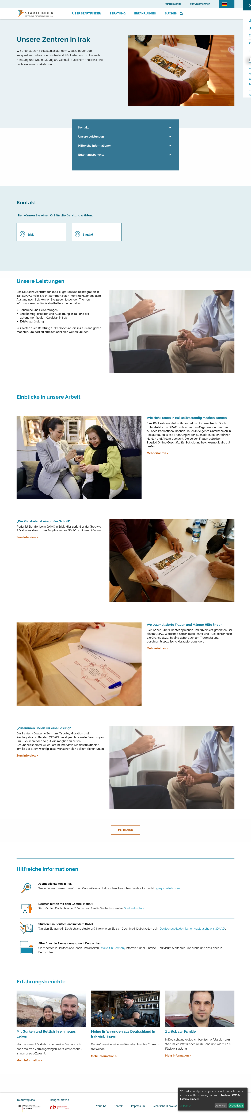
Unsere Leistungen (91, 136)
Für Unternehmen (200, 3)
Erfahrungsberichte (91, 154)
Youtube (101, 1106)
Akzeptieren (236, 1105)
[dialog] (213, 1099)
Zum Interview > (27, 537)
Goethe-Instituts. (134, 908)
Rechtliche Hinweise (165, 1106)
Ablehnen (220, 1105)
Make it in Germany (113, 948)
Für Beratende (173, 3)
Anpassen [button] (185, 1105)
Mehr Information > (29, 1060)
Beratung (117, 13)
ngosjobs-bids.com (167, 888)
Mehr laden (125, 830)
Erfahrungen (145, 13)
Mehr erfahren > (157, 453)
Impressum (138, 1106)
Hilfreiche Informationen (95, 145)
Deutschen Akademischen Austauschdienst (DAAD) (192, 928)
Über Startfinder (86, 13)
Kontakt (83, 127)
